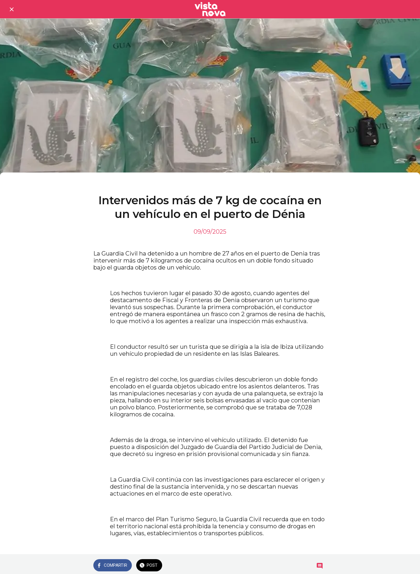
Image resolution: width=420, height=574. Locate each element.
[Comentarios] (320, 566)
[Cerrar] (11, 9)
